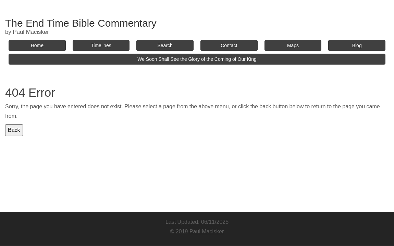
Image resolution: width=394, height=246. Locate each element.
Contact (229, 45)
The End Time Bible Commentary (81, 23)
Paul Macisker (206, 231)
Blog (357, 45)
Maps (293, 45)
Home (37, 45)
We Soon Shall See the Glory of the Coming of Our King (197, 59)
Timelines (101, 45)
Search (165, 45)
